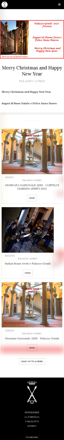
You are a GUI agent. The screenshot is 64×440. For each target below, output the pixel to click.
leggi (32, 198)
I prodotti (32, 421)
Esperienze (32, 412)
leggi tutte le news (32, 361)
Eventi (32, 426)
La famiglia (32, 417)
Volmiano (32, 437)
